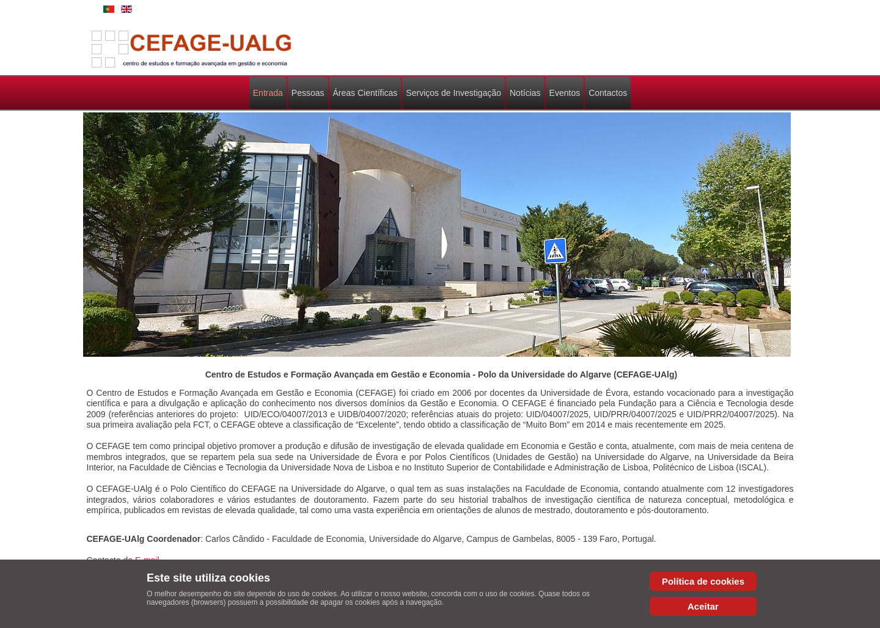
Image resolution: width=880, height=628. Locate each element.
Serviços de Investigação (453, 93)
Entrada (268, 93)
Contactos (607, 93)
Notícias (525, 93)
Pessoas (308, 93)
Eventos (565, 93)
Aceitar (703, 606)
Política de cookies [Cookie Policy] (703, 581)
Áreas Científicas (365, 93)
